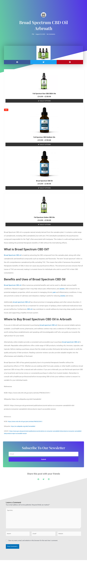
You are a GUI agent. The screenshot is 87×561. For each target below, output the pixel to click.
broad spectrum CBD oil (21, 302)
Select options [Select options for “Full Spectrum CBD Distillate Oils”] (45, 144)
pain (54, 292)
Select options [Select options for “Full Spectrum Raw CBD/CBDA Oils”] (45, 101)
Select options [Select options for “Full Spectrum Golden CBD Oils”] (45, 224)
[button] (17, 62)
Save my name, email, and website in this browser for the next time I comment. (33, 541)
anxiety (62, 289)
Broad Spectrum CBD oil (12, 255)
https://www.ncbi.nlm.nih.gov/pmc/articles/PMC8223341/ (26, 421)
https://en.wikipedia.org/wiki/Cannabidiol (24, 426)
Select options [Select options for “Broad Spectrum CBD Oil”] (45, 188)
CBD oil (29, 309)
